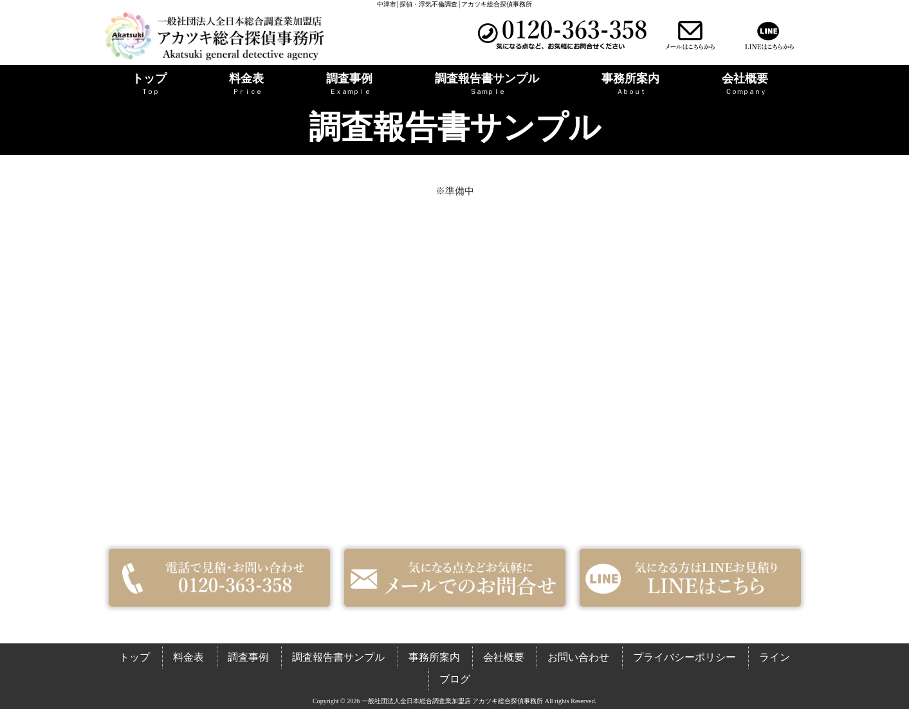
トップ (134, 657)
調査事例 (248, 657)
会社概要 (503, 657)
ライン (774, 657)
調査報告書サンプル (338, 657)
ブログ (454, 679)
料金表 (188, 657)
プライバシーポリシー (684, 657)
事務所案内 (434, 657)
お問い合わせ (578, 657)
